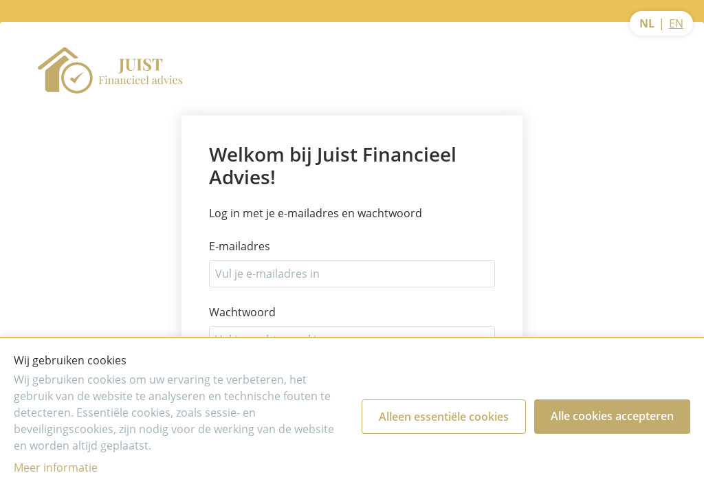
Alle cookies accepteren (612, 416)
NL (646, 23)
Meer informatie (56, 467)
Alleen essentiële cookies (444, 416)
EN (676, 23)
